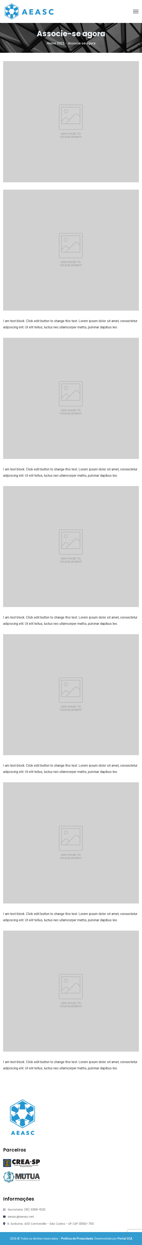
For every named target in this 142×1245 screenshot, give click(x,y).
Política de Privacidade (77, 1238)
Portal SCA (124, 1238)
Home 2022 (55, 43)
